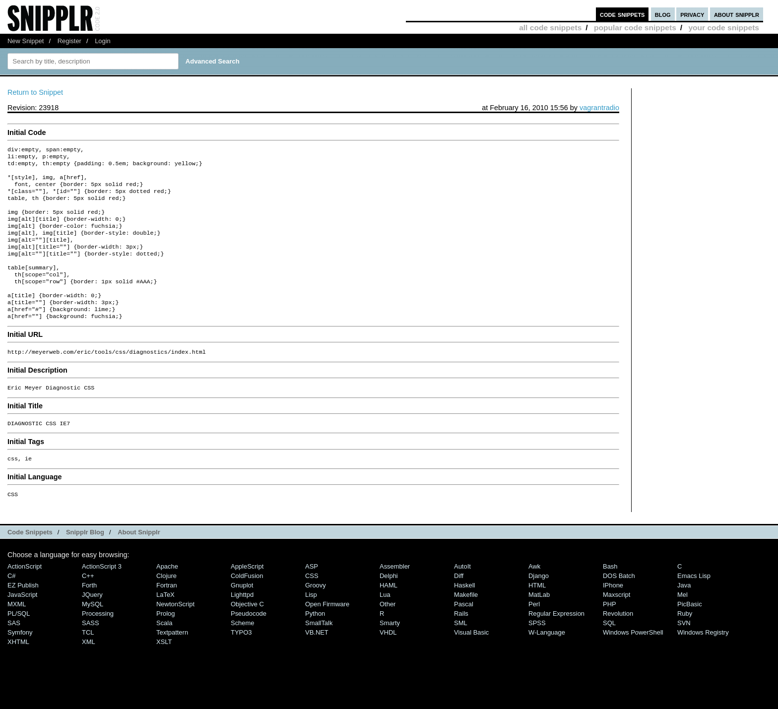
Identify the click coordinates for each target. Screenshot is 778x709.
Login (103, 41)
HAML (388, 615)
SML (460, 652)
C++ (88, 605)
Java (684, 615)
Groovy (315, 615)
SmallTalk (318, 652)
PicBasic (689, 634)
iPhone (613, 615)
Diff (458, 605)
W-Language (546, 662)
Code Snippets (30, 562)
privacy (692, 14)
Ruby (684, 643)
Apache (167, 596)
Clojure (166, 605)
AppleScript (247, 596)
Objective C (247, 634)
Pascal (463, 634)
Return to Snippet (35, 92)
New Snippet (25, 41)
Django (538, 605)
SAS (13, 652)
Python (315, 643)
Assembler (395, 596)
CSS (312, 605)
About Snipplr (139, 562)
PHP (609, 634)
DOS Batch (619, 605)
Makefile (466, 624)
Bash (610, 596)
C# (11, 605)
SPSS (537, 652)
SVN (684, 652)
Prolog (165, 643)
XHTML (18, 671)
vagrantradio (599, 108)
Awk (534, 596)
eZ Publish (23, 615)
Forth (89, 615)
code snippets (622, 14)
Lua (385, 624)
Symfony (19, 662)
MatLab (539, 624)
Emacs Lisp (694, 605)
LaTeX (165, 624)
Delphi (389, 605)
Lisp (311, 624)
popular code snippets (635, 27)
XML (88, 671)
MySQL (92, 634)
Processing (98, 643)
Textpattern (172, 662)
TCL (88, 662)
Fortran (166, 615)
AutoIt (462, 596)
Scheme (243, 652)
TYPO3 (241, 662)
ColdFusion (247, 605)
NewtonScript (175, 634)
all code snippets (550, 27)
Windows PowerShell (633, 662)
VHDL (388, 662)
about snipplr (736, 14)
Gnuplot (242, 615)
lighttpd (242, 624)
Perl (534, 634)
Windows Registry (703, 662)
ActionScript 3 (102, 596)
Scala (164, 652)
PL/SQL (18, 643)
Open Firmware (327, 634)
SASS (90, 652)
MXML (16, 634)
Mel (682, 624)
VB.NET (316, 662)
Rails (461, 643)
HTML (537, 615)
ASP (311, 596)
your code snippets (723, 27)
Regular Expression (556, 643)
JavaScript (22, 624)
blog (663, 14)
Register (69, 41)
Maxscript (616, 624)
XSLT (164, 671)
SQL (609, 652)
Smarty (390, 652)
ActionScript (24, 596)
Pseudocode (248, 643)
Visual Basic (471, 662)
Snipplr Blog (85, 562)
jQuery (92, 624)
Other (387, 634)
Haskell (464, 615)
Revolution (618, 643)
